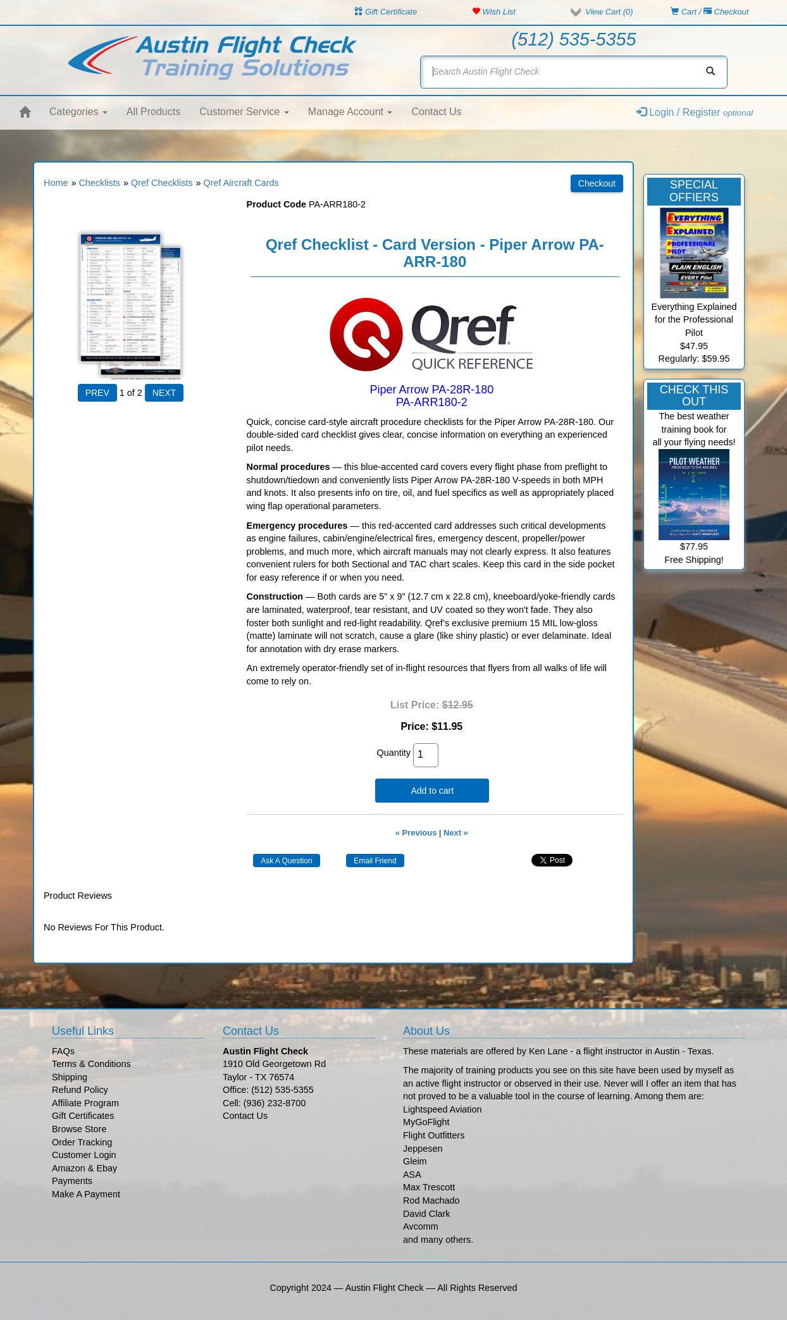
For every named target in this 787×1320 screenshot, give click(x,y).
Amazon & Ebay (84, 1168)
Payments (72, 1181)
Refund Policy (80, 1090)
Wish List (494, 11)
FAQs (63, 1051)
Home (56, 183)
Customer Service (244, 111)
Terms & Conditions (91, 1064)
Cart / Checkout (709, 11)
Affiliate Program (85, 1103)
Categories (78, 111)
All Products (153, 111)
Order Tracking (82, 1142)
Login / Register (694, 112)
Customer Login (84, 1155)
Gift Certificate (385, 11)
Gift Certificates (83, 1116)
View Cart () (609, 11)
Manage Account (350, 111)
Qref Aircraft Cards (241, 183)
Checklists (99, 183)
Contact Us (436, 111)
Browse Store (79, 1129)
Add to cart (432, 791)
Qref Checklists (162, 183)
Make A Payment (86, 1194)
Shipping (69, 1077)
